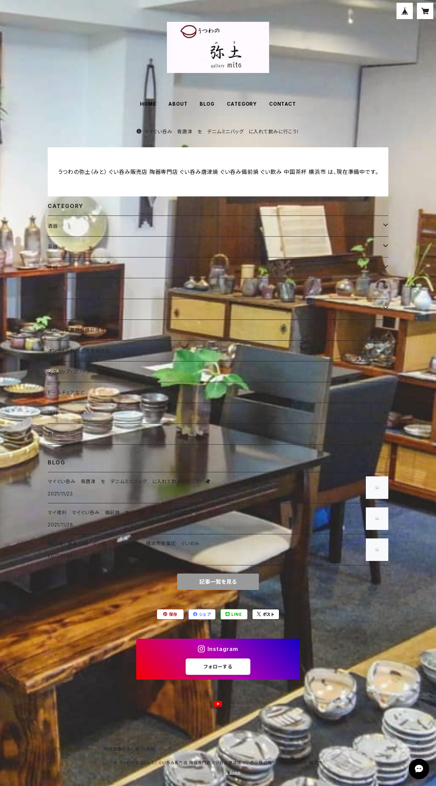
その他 (55, 309)
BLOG (207, 104)
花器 (53, 267)
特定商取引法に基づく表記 (129, 749)
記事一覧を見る (218, 581)
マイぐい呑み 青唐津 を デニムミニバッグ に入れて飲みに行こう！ (218, 131)
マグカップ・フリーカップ (74, 371)
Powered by (218, 773)
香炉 (53, 434)
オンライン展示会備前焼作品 (79, 330)
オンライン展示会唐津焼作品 (79, 351)
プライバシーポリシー (73, 749)
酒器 (53, 226)
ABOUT (177, 104)
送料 (53, 413)
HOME (148, 104)
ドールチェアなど (66, 392)
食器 (53, 288)
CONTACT (282, 104)
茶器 (53, 247)
